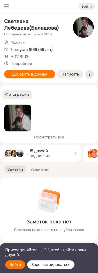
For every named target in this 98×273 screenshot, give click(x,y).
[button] (17, 94)
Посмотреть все (49, 137)
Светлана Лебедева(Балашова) (31, 24)
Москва (17, 42)
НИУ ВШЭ (19, 56)
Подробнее (21, 63)
